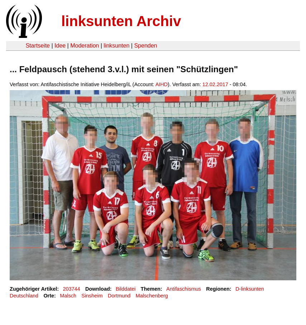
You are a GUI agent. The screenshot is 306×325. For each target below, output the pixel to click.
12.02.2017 (215, 84)
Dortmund (119, 296)
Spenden (145, 46)
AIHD (162, 84)
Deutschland (24, 296)
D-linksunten (249, 289)
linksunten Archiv (121, 21)
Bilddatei (125, 289)
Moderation (84, 46)
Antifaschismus (183, 289)
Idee (60, 46)
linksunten (116, 46)
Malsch (68, 296)
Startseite (37, 46)
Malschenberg (151, 296)
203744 (71, 289)
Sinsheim (91, 296)
